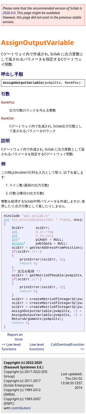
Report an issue (15, 336)
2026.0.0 (9, 13)
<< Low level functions (11, 346)
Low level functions (36, 346)
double (18, 244)
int (7, 220)
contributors (21, 408)
